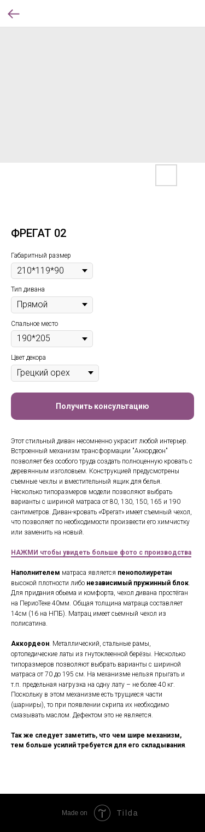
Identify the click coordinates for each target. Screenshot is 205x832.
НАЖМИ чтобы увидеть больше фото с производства (101, 552)
